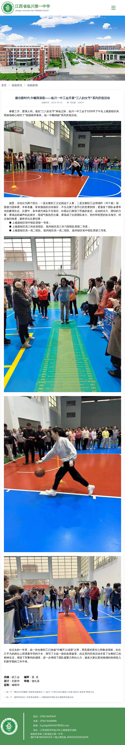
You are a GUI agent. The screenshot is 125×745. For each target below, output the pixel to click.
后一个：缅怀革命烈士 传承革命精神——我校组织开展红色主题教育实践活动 (38, 697)
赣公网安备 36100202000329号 (72, 737)
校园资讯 (17, 85)
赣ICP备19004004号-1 (43, 737)
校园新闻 (32, 85)
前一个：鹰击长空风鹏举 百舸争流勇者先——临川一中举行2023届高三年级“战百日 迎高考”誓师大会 (49, 692)
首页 (4, 85)
